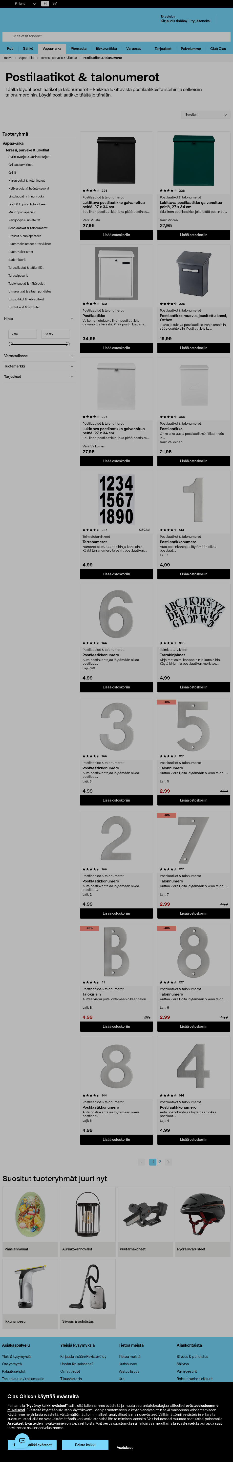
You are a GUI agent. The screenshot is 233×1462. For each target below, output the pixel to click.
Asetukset (15, 1423)
